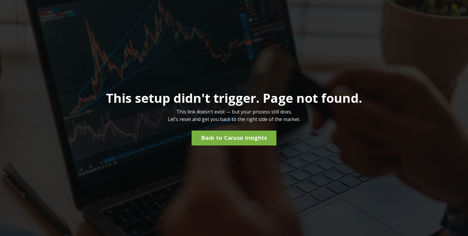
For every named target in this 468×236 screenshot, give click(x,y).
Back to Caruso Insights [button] (234, 137)
